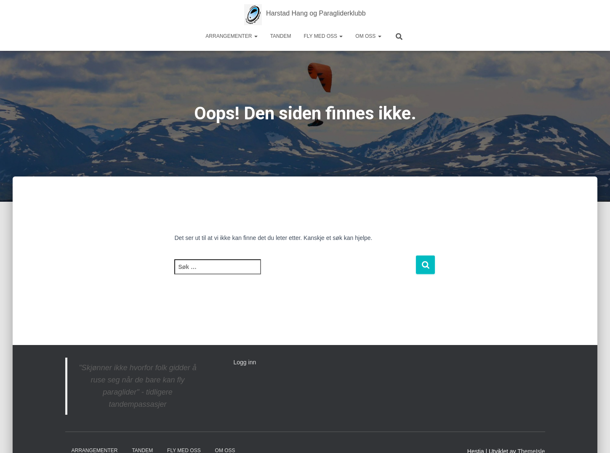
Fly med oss (323, 36)
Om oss (368, 36)
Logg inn (245, 362)
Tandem (280, 36)
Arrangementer (231, 36)
